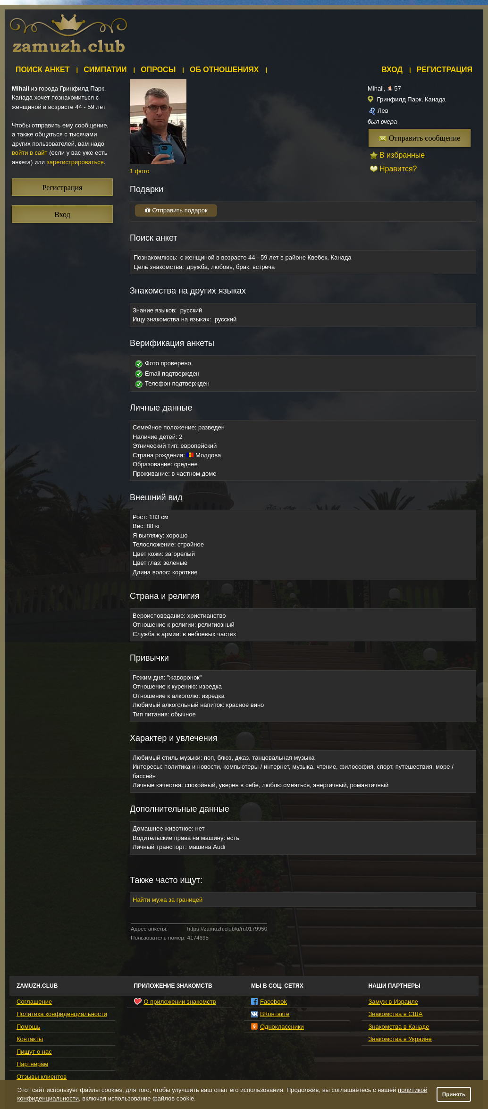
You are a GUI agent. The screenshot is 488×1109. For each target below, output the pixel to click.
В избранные (402, 155)
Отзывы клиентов (42, 1076)
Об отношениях (224, 70)
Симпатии (105, 70)
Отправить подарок (176, 210)
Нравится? (398, 169)
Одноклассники (277, 1026)
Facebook (269, 1001)
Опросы (158, 70)
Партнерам (32, 1063)
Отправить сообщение (420, 138)
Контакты (30, 1038)
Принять (454, 1094)
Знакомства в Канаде (399, 1026)
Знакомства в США (396, 1013)
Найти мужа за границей (167, 899)
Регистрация (444, 70)
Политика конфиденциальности (62, 1013)
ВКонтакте (270, 1013)
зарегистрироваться (75, 162)
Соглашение (34, 1001)
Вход (392, 70)
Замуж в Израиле (393, 1001)
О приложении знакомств (175, 1001)
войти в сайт (30, 152)
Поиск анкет (43, 70)
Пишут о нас (34, 1051)
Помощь (28, 1026)
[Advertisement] (59, 399)
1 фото (140, 171)
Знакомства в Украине (400, 1038)
